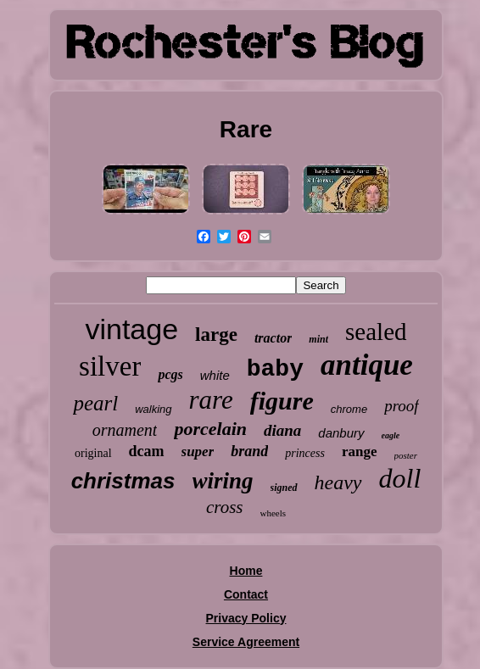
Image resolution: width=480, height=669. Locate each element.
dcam (147, 451)
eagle (391, 435)
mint (318, 339)
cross (224, 507)
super (198, 451)
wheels (273, 513)
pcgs (170, 374)
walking (153, 409)
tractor (273, 338)
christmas (123, 480)
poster (406, 455)
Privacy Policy (246, 618)
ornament (125, 430)
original (93, 453)
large (216, 334)
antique (367, 365)
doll (400, 478)
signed (284, 487)
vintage (131, 329)
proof (401, 406)
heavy (338, 482)
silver (110, 366)
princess (305, 453)
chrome (349, 409)
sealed (375, 331)
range (359, 451)
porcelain (210, 428)
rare (211, 400)
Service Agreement (246, 642)
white (215, 375)
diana (282, 430)
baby (275, 369)
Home (246, 570)
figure (282, 401)
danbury (341, 433)
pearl (95, 403)
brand (249, 451)
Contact (246, 594)
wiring (223, 480)
